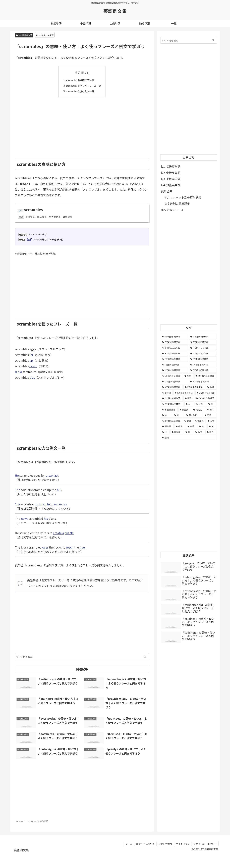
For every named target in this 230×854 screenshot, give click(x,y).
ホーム (129, 843)
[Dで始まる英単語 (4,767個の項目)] (174, 347)
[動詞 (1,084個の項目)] (211, 387)
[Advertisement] (82, 125)
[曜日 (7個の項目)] (210, 432)
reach (70, 547)
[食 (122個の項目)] (212, 403)
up (31, 360)
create (57, 533)
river (83, 547)
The (17, 490)
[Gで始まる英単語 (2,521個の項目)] (203, 370)
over (45, 547)
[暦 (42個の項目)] (178, 415)
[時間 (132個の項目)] (200, 403)
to (36, 504)
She (17, 504)
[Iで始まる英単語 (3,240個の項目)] (174, 364)
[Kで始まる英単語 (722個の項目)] (184, 392)
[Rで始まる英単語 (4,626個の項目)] (202, 347)
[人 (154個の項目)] (189, 403)
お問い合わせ (165, 843)
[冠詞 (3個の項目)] (188, 437)
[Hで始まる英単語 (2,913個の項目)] (174, 370)
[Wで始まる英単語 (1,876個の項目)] (202, 381)
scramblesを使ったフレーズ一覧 (83, 85)
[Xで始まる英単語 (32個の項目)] (171, 420)
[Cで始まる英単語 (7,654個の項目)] (203, 336)
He (17, 475)
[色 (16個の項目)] (211, 426)
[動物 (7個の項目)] (199, 432)
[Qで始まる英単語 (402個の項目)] (172, 398)
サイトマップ (183, 843)
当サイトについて (145, 843)
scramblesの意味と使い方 (79, 80)
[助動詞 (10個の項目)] (176, 432)
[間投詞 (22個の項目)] (167, 426)
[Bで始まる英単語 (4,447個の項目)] (174, 353)
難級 (29, 239)
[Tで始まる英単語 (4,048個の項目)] (174, 358)
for (31, 355)
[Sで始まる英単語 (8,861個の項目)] (174, 336)
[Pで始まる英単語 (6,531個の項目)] (174, 342)
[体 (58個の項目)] (166, 415)
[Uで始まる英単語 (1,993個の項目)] (205, 375)
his (46, 518)
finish (42, 504)
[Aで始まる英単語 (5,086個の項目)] (203, 342)
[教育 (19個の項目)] (179, 426)
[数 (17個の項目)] (202, 426)
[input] (82, 656)
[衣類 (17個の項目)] (191, 426)
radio (18, 372)
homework (59, 504)
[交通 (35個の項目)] (210, 415)
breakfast (51, 475)
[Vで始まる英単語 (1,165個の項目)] (194, 387)
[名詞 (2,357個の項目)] (188, 375)
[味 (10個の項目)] (188, 432)
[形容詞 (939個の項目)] (167, 392)
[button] (145, 656)
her (49, 504)
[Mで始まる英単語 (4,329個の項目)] (203, 353)
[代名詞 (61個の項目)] (198, 409)
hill (59, 490)
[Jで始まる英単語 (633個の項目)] (205, 392)
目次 (77, 72)
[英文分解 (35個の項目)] (193, 415)
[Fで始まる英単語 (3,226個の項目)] (203, 364)
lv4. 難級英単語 (24, 35)
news (24, 518)
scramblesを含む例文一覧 (79, 91)
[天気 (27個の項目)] (211, 420)
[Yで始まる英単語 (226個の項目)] (205, 398)
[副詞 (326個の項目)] (188, 398)
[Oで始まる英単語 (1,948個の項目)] (174, 381)
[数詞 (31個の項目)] (188, 420)
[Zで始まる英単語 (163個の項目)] (172, 403)
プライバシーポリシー (205, 843)
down (33, 366)
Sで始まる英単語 (44, 35)
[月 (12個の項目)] (165, 432)
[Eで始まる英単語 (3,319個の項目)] (202, 358)
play (32, 377)
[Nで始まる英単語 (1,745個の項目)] (172, 387)
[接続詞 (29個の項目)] (200, 420)
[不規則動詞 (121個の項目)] (169, 409)
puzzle (69, 533)
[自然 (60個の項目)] (211, 409)
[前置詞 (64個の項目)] (184, 409)
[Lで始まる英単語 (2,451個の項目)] (171, 375)
